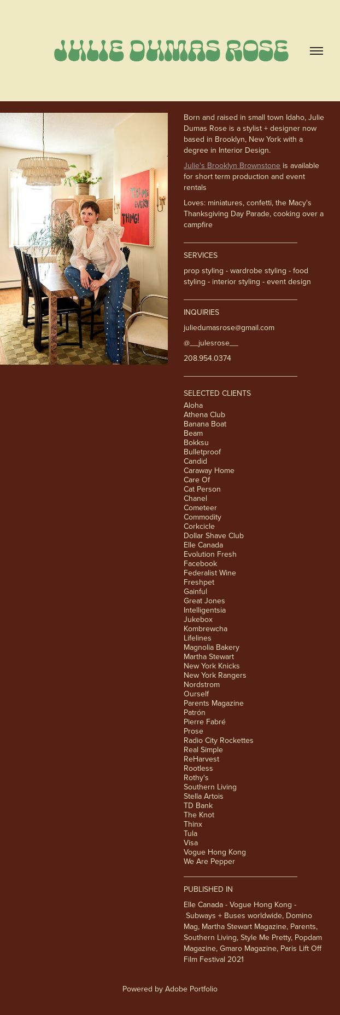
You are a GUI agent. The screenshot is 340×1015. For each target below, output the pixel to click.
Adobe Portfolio (191, 988)
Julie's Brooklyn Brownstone (232, 165)
